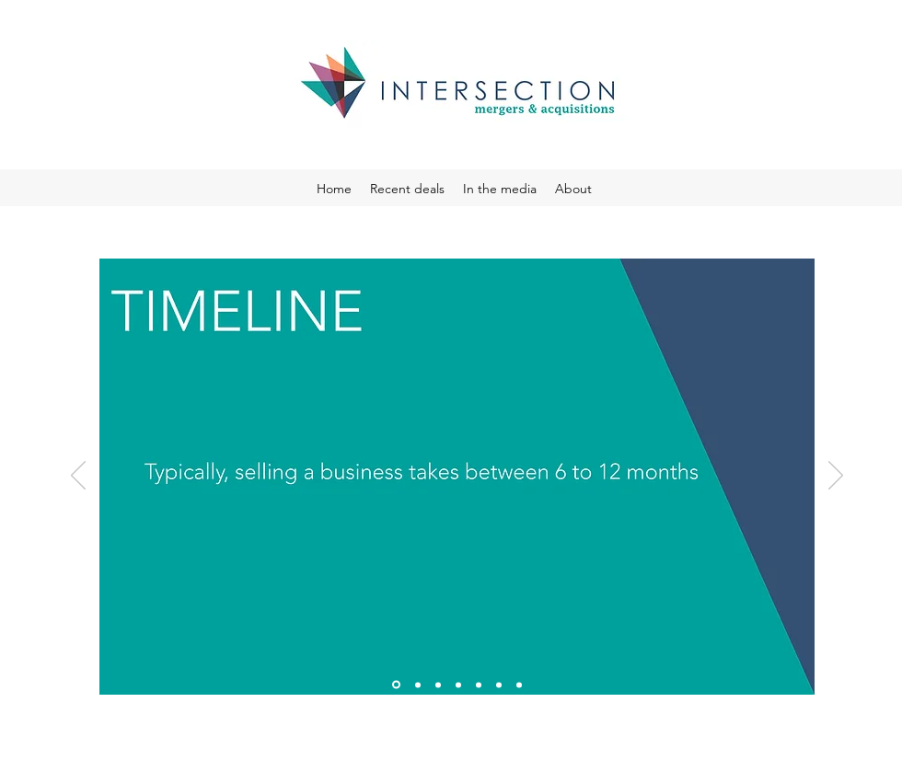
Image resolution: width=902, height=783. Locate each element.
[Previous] (78, 476)
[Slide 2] (418, 684)
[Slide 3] (438, 684)
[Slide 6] (499, 684)
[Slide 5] (478, 684)
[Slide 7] (519, 684)
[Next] (835, 476)
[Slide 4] (458, 684)
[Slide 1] (396, 685)
